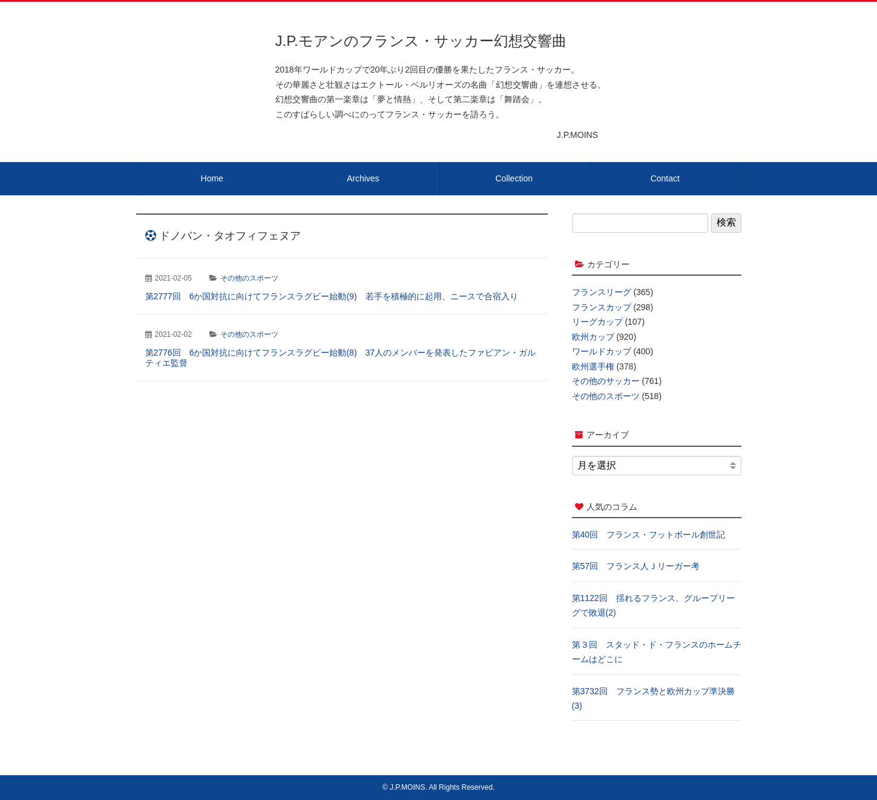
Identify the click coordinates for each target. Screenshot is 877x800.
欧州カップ (593, 337)
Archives (363, 178)
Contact (665, 178)
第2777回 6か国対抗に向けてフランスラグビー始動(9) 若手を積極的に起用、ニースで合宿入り (331, 296)
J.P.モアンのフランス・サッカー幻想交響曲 (421, 41)
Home (212, 178)
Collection (514, 178)
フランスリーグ (601, 292)
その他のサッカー (606, 381)
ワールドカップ (601, 351)
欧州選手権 (593, 366)
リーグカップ (597, 322)
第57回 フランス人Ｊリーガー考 (636, 566)
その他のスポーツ (249, 278)
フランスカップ (601, 307)
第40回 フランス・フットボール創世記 (649, 534)
